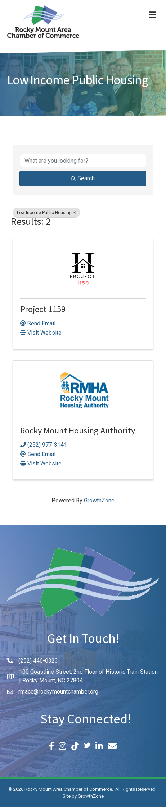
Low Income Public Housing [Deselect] (46, 212)
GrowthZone (99, 500)
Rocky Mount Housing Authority (77, 432)
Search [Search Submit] (83, 178)
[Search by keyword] (83, 160)
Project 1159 (43, 310)
